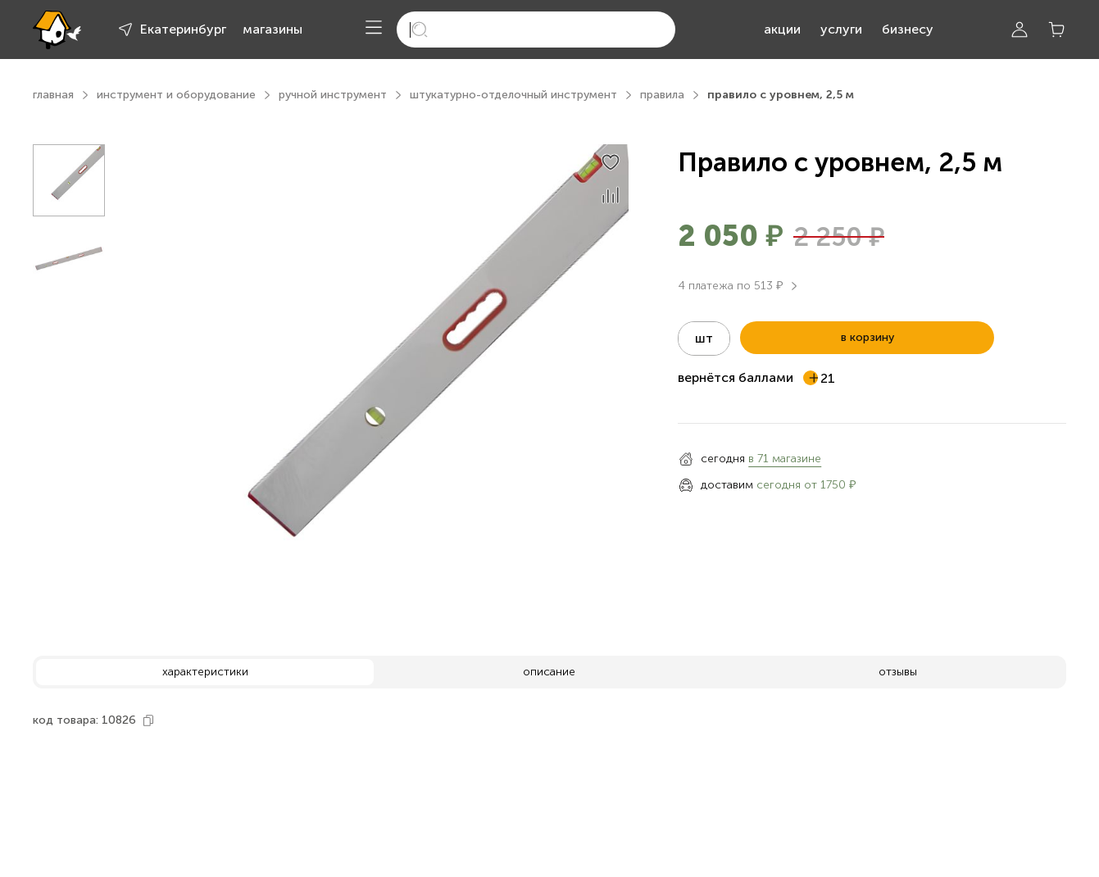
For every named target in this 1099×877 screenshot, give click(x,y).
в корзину (867, 337)
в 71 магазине (784, 459)
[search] (536, 29)
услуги (841, 29)
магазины (272, 29)
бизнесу (907, 29)
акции (782, 29)
